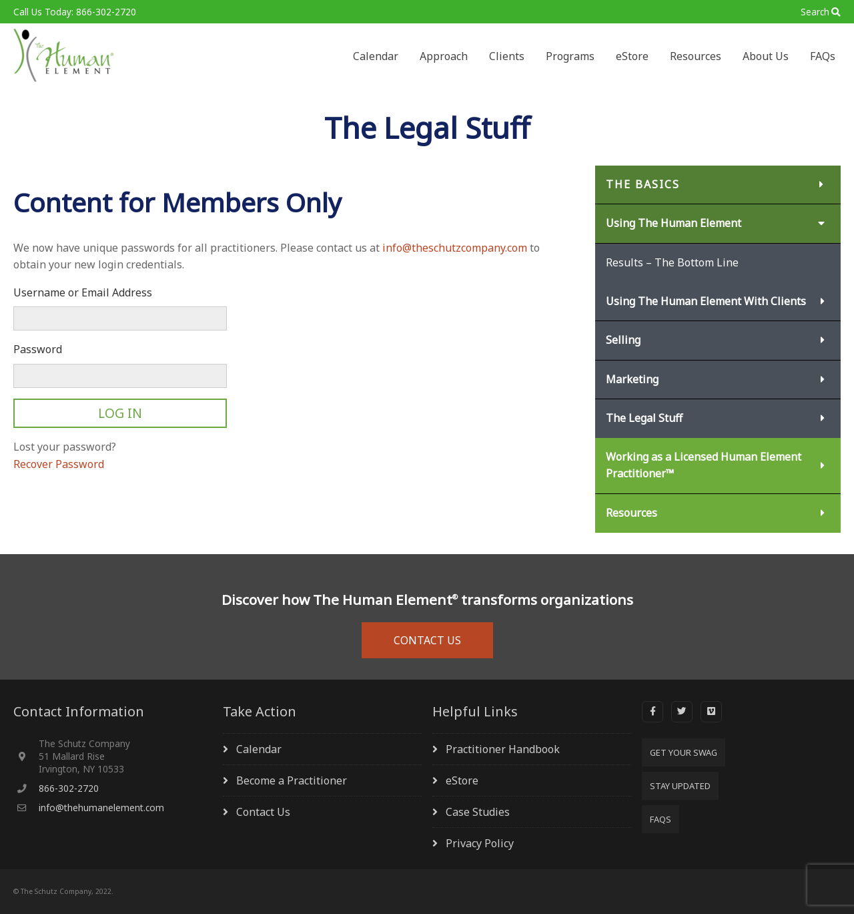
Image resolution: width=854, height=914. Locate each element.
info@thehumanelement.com (101, 807)
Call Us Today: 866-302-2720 (74, 11)
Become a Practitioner (291, 780)
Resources (695, 56)
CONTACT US (427, 640)
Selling (623, 339)
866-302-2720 (69, 788)
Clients (506, 56)
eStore (632, 56)
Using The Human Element (673, 223)
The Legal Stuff (644, 418)
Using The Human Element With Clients (706, 301)
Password (37, 349)
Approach (444, 56)
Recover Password (58, 464)
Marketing (632, 379)
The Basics (643, 184)
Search (815, 11)
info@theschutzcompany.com (454, 247)
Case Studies (478, 812)
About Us (766, 56)
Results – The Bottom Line (672, 262)
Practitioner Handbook (503, 749)
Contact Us (263, 812)
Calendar (375, 56)
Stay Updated (680, 786)
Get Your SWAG (683, 752)
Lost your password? (64, 446)
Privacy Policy (480, 843)
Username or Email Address (82, 292)
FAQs (822, 56)
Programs (570, 56)
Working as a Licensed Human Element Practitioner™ (703, 465)
